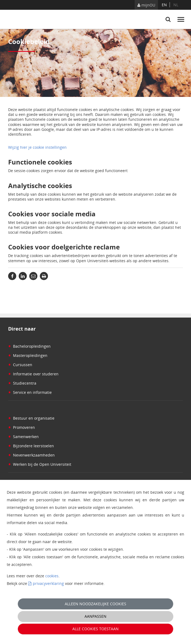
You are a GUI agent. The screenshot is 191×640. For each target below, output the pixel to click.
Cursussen (20, 364)
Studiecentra (22, 383)
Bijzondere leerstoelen (31, 445)
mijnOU (146, 5)
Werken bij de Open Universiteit (39, 464)
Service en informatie (30, 392)
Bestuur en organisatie (31, 418)
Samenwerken (23, 436)
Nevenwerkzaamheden (31, 455)
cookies (52, 575)
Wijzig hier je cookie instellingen (37, 147)
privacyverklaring (48, 583)
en (164, 4)
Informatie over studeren (33, 373)
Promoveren (21, 427)
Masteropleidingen (27, 355)
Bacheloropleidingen (29, 346)
